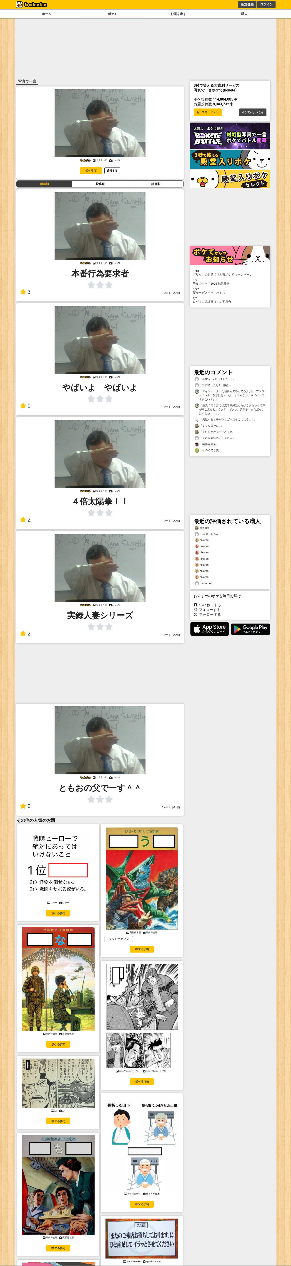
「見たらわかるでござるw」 (214, 432)
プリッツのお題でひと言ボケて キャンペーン (230, 272)
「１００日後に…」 (209, 426)
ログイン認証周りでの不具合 (230, 300)
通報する (112, 170)
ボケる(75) (142, 1081)
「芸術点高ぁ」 (207, 444)
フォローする (207, 610)
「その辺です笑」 (208, 450)
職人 (244, 14)
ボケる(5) (91, 170)
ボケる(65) (142, 1204)
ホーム (46, 14)
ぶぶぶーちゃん (207, 534)
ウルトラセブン (118, 939)
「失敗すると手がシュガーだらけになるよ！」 (226, 419)
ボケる (112, 14)
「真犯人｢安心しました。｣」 (215, 379)
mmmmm (203, 583)
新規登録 (247, 4)
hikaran (201, 540)
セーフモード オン (207, 112)
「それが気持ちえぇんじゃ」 (215, 438)
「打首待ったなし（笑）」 (213, 385)
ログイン (266, 4)
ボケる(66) (58, 1121)
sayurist (202, 528)
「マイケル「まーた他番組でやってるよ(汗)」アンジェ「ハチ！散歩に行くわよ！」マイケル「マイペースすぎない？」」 (229, 395)
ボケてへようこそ (253, 112)
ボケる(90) (58, 913)
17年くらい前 (171, 293)
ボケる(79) (58, 1044)
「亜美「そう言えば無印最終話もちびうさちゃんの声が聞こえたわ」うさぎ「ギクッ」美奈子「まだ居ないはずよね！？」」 (230, 409)
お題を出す (178, 14)
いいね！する (207, 605)
